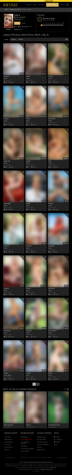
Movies (13, 39)
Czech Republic (20, 17)
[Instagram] (58, 439)
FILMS (35, 4)
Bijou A (10, 375)
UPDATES (29, 4)
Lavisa (28, 76)
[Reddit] (57, 442)
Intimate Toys (8, 447)
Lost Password (41, 439)
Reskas (6, 373)
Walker (28, 203)
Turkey (28, 373)
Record (28, 288)
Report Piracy (41, 449)
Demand (6, 246)
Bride (50, 373)
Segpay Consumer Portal (47, 469)
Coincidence (53, 331)
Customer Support (42, 442)
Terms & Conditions (43, 444)
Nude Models (8, 442)
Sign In (62, 4)
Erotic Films (7, 437)
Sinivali (51, 76)
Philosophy (24, 446)
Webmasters (24, 437)
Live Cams (7, 444)
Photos (21, 39)
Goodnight (7, 203)
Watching (52, 288)
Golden (28, 161)
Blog (55, 444)
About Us (7, 449)
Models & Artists (15, 9)
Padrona (29, 331)
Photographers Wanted (25, 442)
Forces (28, 119)
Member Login (41, 437)
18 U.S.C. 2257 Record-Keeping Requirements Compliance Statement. (36, 462)
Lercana (6, 76)
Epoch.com (53, 467)
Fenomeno (52, 119)
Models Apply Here (26, 439)
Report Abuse (25, 451)
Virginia (6, 288)
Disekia (51, 203)
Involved (51, 246)
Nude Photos (8, 439)
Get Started (52, 5)
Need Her (7, 161)
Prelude (28, 246)
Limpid (6, 119)
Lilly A (5, 78)
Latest (6, 39)
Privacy (39, 447)
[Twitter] (57, 437)
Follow (17, 23)
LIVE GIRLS (41, 4)
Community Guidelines (27, 448)
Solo (50, 161)
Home (6, 9)
